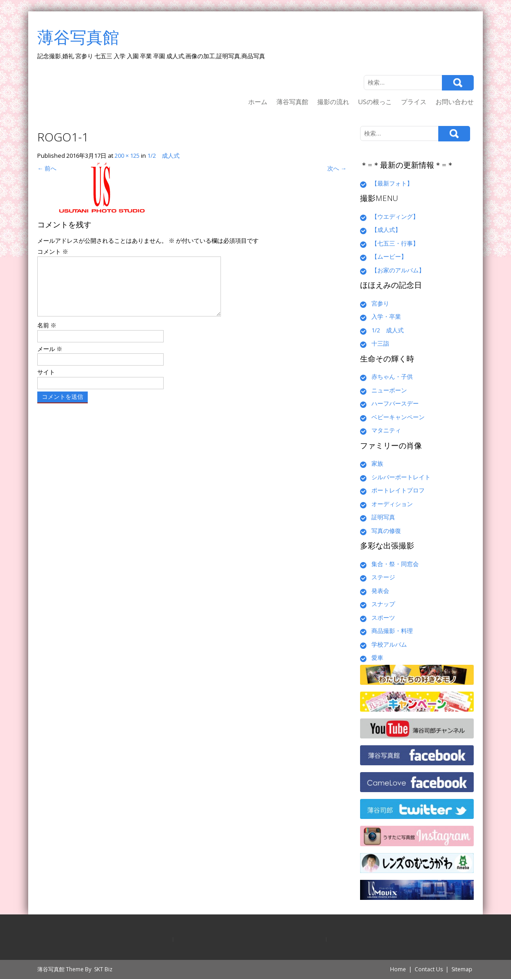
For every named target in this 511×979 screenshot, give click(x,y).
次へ (336, 168)
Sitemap (461, 969)
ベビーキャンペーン (398, 417)
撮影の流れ (333, 101)
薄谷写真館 (292, 101)
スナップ (383, 604)
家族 (377, 463)
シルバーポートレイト (401, 477)
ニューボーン (389, 390)
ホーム (257, 101)
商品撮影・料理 (392, 631)
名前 (46, 336)
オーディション (392, 504)
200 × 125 (127, 155)
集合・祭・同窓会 (395, 564)
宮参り (380, 303)
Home (398, 969)
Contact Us (429, 969)
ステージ (383, 577)
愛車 (377, 657)
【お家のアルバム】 (398, 270)
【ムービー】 (389, 256)
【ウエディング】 (395, 216)
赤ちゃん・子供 (392, 376)
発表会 (380, 591)
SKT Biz (103, 969)
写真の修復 (386, 531)
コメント (52, 251)
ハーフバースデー (395, 403)
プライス (413, 101)
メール (49, 360)
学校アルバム (389, 644)
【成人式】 (386, 230)
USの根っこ (375, 101)
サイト (46, 383)
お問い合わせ (455, 101)
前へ (46, 168)
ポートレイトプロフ (398, 490)
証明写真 (383, 517)
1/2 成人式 (163, 155)
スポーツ (383, 617)
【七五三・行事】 (395, 243)
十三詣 (380, 343)
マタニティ (386, 430)
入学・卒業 (386, 316)
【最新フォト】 (392, 183)
